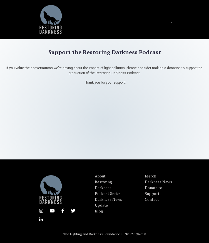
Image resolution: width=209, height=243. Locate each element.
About (100, 176)
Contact (152, 199)
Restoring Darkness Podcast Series (108, 187)
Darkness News (158, 181)
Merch (150, 176)
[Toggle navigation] (171, 20)
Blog (99, 211)
